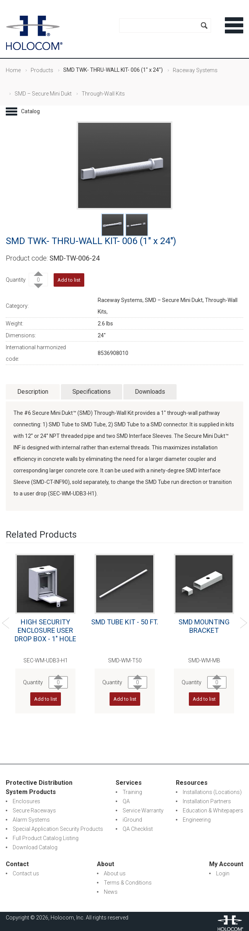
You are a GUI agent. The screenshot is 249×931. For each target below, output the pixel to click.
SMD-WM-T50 (125, 660)
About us (115, 873)
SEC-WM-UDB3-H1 (45, 660)
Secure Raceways (34, 810)
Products (42, 70)
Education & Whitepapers (213, 810)
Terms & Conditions (128, 883)
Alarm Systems (31, 820)
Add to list (68, 280)
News (111, 892)
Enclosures (26, 801)
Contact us (26, 873)
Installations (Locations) (212, 792)
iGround (132, 820)
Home (13, 70)
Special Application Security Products (58, 829)
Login (222, 873)
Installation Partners (207, 801)
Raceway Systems (195, 70)
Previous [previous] (5, 623)
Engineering (197, 820)
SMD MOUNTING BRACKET (204, 626)
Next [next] (243, 623)
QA (126, 801)
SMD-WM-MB (204, 660)
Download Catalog (35, 847)
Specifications (91, 391)
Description (32, 391)
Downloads (150, 391)
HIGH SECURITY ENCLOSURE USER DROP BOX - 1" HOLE (45, 630)
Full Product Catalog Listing (46, 838)
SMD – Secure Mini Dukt (43, 94)
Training (132, 792)
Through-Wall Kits (103, 94)
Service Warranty (143, 810)
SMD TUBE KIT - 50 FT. (124, 622)
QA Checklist (138, 829)
